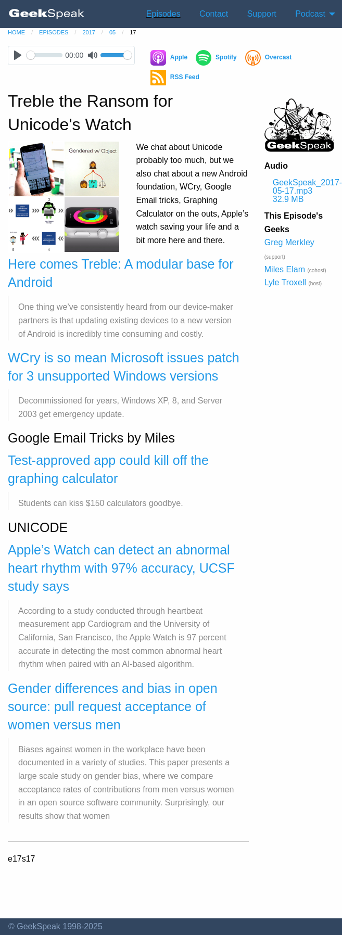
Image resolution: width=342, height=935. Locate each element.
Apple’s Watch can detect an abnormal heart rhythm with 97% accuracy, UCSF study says (121, 567)
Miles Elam (284, 269)
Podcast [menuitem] (310, 13)
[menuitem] (47, 14)
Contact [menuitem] (213, 13)
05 (112, 32)
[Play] (17, 55)
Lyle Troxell (285, 282)
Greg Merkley (289, 242)
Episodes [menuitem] (163, 13)
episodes (53, 32)
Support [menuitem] (261, 13)
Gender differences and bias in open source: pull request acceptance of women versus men (113, 706)
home (16, 32)
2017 (88, 32)
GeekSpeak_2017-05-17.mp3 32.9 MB (303, 191)
